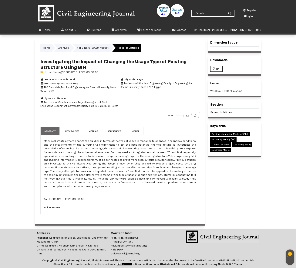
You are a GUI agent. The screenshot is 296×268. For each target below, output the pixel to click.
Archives (119, 30)
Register (250, 10)
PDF (57, 207)
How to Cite (72, 131)
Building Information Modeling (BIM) (230, 134)
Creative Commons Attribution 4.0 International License (169, 264)
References (114, 131)
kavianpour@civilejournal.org (129, 245)
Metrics (93, 131)
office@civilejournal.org (125, 253)
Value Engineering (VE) (223, 139)
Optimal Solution (220, 144)
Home (45, 30)
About (67, 30)
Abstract (50, 131)
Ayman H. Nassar (53, 98)
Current (94, 30)
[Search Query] (210, 13)
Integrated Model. (221, 150)
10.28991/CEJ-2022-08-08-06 (66, 199)
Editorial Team (149, 30)
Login (248, 16)
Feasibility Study (242, 144)
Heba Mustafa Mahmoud (57, 79)
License (135, 131)
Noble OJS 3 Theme (230, 264)
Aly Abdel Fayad (132, 79)
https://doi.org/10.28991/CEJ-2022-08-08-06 (69, 72)
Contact (179, 30)
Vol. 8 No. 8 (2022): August (93, 47)
